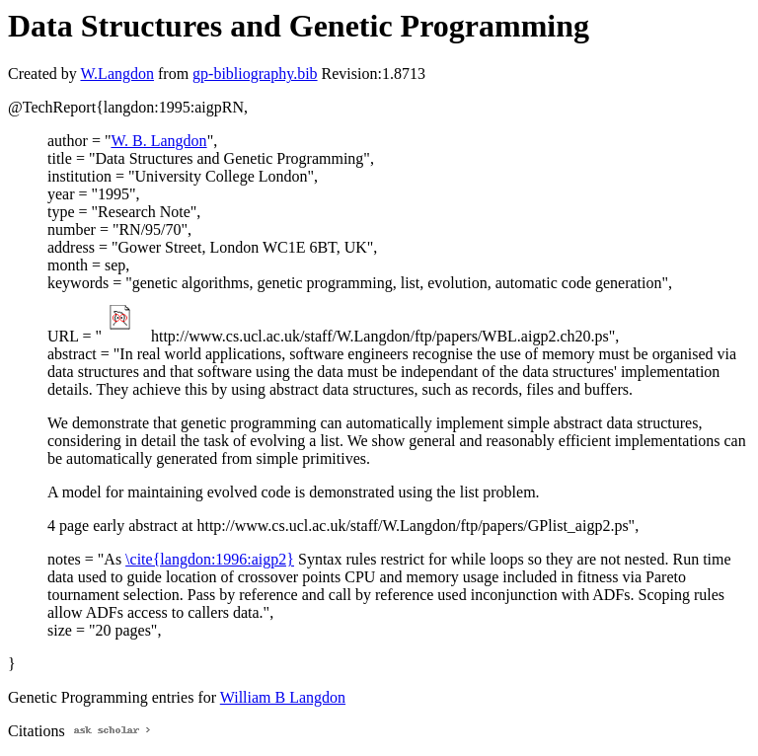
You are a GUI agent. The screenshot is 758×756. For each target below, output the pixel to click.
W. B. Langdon (158, 140)
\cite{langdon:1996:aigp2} (209, 559)
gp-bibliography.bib (255, 73)
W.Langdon (117, 73)
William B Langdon (282, 697)
